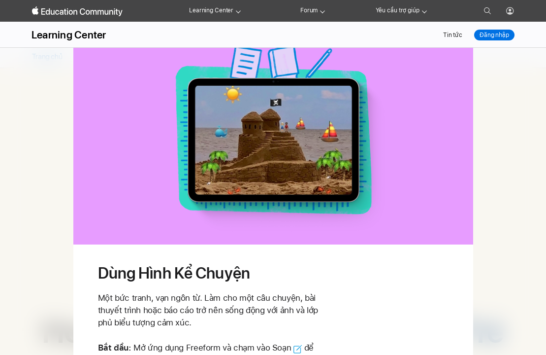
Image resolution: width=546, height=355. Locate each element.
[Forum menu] (322, 11)
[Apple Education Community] (77, 11)
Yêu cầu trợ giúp (397, 10)
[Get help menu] (424, 11)
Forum (309, 10)
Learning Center (211, 10)
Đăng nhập (494, 35)
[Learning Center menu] (238, 11)
